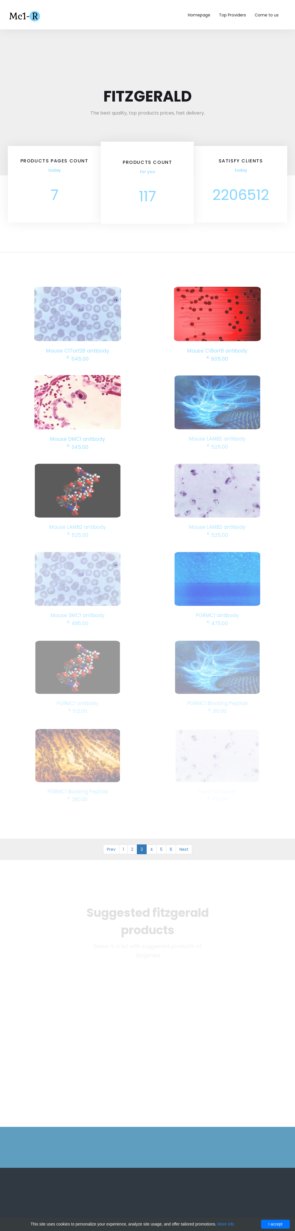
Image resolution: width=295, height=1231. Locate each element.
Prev (111, 849)
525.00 (217, 446)
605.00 (217, 358)
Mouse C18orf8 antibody (217, 350)
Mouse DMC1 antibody (78, 438)
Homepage (199, 15)
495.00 (77, 622)
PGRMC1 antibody (217, 614)
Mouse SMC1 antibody (78, 614)
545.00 (77, 358)
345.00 (77, 446)
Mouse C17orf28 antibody (77, 350)
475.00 (217, 622)
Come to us (267, 15)
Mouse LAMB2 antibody (217, 438)
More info (226, 1224)
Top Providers (232, 15)
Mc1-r (25, 15)
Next (183, 849)
